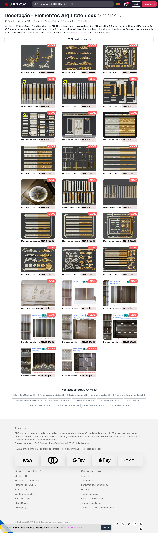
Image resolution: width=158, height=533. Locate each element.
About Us (21, 428)
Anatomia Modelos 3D (119, 405)
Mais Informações (73, 527)
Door (96, 32)
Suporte (85, 476)
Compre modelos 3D (28, 471)
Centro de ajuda (88, 480)
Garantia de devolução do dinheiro (97, 507)
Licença (85, 489)
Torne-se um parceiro (25, 498)
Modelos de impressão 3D (27, 480)
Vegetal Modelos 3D (59, 400)
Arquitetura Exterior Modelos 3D (129, 395)
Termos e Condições (91, 503)
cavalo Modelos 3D (100, 395)
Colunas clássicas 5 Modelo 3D (117, 207)
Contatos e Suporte (93, 471)
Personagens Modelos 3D (51, 395)
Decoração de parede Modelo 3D (36, 308)
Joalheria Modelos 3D (84, 400)
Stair (86, 32)
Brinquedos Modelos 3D (110, 400)
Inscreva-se (149, 4)
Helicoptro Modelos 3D (39, 405)
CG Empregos (21, 507)
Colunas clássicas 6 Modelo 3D (76, 207)
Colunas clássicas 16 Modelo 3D (35, 106)
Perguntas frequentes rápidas (95, 485)
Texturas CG (21, 489)
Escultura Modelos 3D (24, 395)
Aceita (106, 527)
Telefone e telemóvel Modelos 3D (30, 400)
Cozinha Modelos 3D (77, 395)
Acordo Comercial (89, 494)
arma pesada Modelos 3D (67, 405)
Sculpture (78, 32)
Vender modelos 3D (24, 494)
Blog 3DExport (22, 503)
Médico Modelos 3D (135, 400)
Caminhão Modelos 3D (93, 405)
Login (136, 4)
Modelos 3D (21, 476)
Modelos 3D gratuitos (25, 485)
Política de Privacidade (92, 498)
